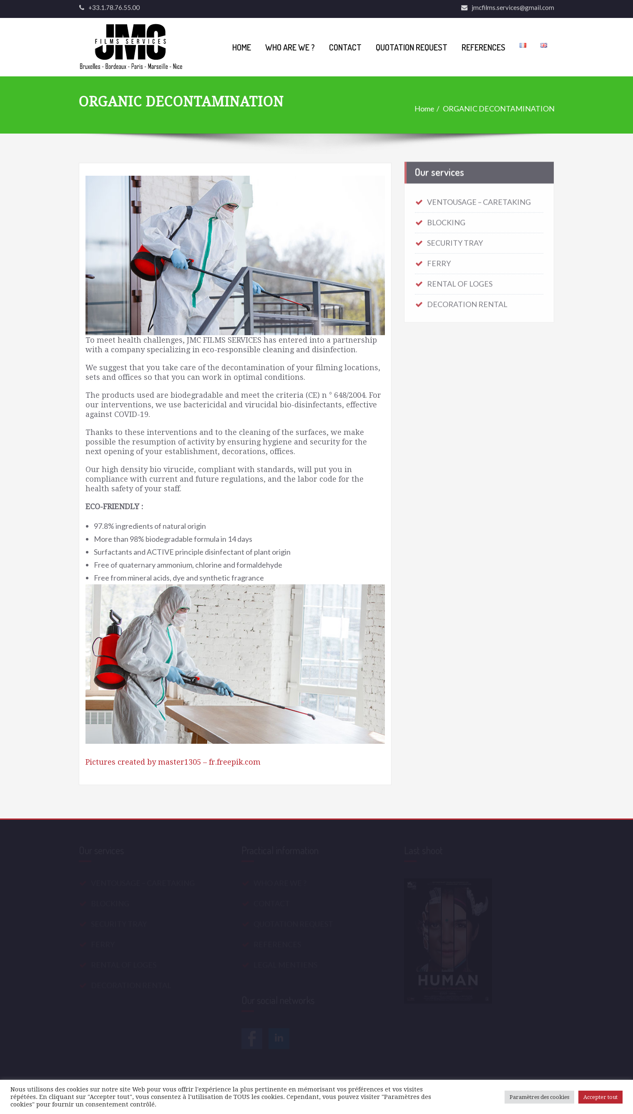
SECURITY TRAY (455, 240)
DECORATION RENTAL (467, 301)
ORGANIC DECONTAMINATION (499, 108)
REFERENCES (483, 47)
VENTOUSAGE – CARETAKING (479, 199)
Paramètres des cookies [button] (539, 1097)
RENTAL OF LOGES (459, 280)
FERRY (439, 260)
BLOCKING (446, 219)
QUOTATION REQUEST (411, 47)
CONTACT (345, 47)
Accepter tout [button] (600, 1097)
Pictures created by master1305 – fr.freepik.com (173, 762)
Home (425, 108)
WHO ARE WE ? (290, 47)
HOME (241, 47)
